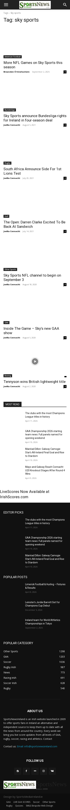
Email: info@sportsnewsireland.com (37, 746)
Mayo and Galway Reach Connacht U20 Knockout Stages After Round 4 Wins (45, 470)
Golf (6, 216)
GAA (6, 322)
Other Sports (10, 269)
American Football (13, 56)
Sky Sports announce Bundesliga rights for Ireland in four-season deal (35, 118)
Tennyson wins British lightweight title (35, 382)
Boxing (8, 375)
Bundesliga (10, 110)
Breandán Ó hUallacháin (17, 71)
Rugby (7, 163)
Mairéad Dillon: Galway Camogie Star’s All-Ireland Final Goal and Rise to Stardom (44, 452)
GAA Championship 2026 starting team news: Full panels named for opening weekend (43, 434)
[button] (6, 5)
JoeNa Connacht (12, 125)
